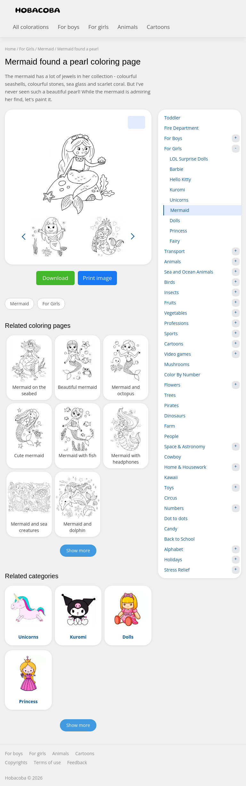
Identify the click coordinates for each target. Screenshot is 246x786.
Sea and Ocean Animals (202, 272)
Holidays (202, 559)
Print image (97, 278)
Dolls (175, 220)
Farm (169, 426)
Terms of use (47, 762)
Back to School (179, 539)
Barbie (177, 169)
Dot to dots (176, 518)
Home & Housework (202, 467)
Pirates (171, 405)
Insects (202, 292)
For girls (98, 27)
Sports (202, 333)
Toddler (172, 118)
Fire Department (181, 128)
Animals (128, 27)
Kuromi (177, 190)
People (171, 436)
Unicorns (179, 200)
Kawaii (171, 477)
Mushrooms (177, 364)
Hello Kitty (180, 179)
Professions (202, 323)
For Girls (51, 304)
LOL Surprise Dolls (189, 159)
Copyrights (16, 762)
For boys (68, 27)
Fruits (202, 303)
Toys (202, 488)
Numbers (202, 508)
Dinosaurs (174, 416)
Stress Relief (202, 570)
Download (55, 278)
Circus (170, 498)
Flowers (202, 385)
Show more (78, 550)
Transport (202, 251)
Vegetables (202, 313)
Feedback (77, 762)
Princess (178, 231)
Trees (170, 395)
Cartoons (158, 27)
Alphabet (202, 549)
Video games (202, 354)
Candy (170, 529)
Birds (202, 282)
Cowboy (172, 457)
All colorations (31, 27)
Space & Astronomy (202, 446)
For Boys (202, 138)
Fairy (175, 241)
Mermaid (19, 304)
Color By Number (182, 374)
